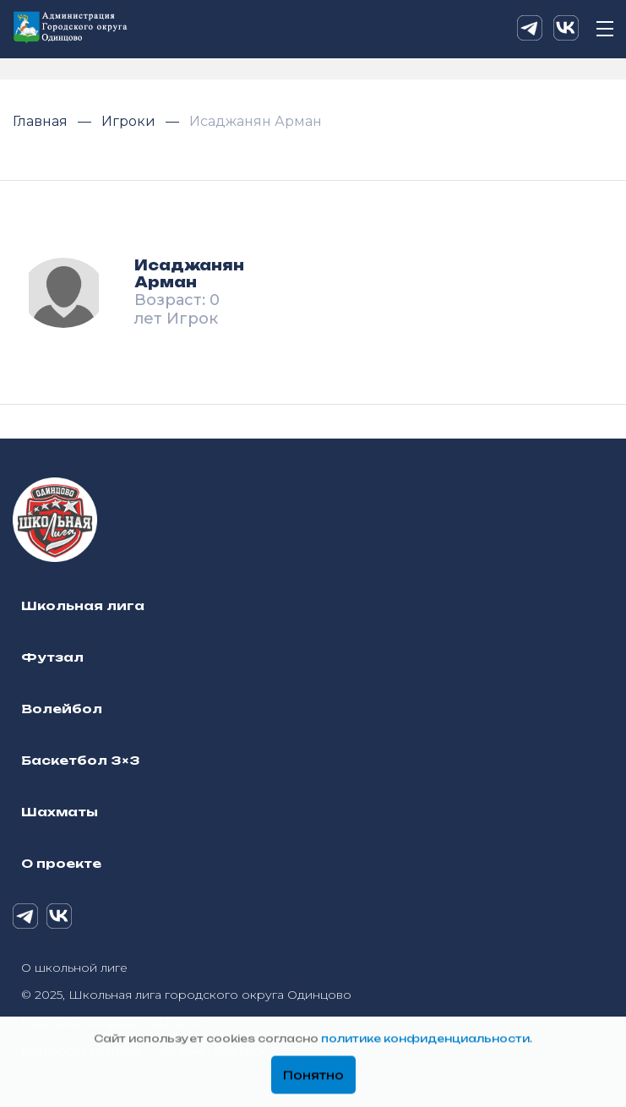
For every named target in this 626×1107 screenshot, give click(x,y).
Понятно (313, 1075)
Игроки (130, 121)
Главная (42, 121)
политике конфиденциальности (425, 1039)
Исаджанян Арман (255, 121)
